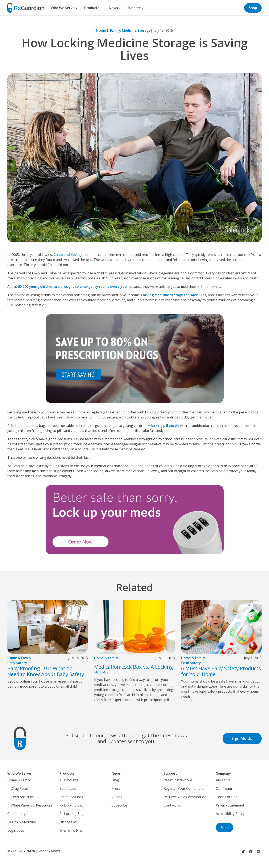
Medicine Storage (136, 30)
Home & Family (19, 657)
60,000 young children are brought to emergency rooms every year (73, 286)
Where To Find (71, 830)
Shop (253, 7)
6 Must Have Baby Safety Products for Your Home (221, 671)
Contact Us (172, 805)
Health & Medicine (21, 822)
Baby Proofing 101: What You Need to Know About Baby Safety (45, 671)
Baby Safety (17, 663)
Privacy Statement (230, 805)
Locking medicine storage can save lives (173, 295)
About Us (223, 780)
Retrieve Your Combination (185, 797)
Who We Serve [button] (64, 7)
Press (116, 788)
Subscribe (119, 805)
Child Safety (191, 663)
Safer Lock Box (71, 797)
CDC (10, 305)
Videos (117, 797)
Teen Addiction (22, 797)
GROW (55, 851)
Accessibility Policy (230, 813)
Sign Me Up (242, 738)
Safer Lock (67, 788)
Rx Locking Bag (71, 813)
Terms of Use (226, 797)
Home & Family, (109, 30)
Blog (115, 780)
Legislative (15, 830)
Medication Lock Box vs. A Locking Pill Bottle (133, 669)
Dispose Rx (68, 822)
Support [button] (135, 7)
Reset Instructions (178, 780)
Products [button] (93, 7)
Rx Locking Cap (71, 805)
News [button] (115, 7)
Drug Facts (19, 788)
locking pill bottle (165, 425)
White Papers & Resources (31, 805)
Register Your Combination (185, 788)
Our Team (224, 788)
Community (16, 813)
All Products (68, 780)
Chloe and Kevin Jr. (69, 254)
